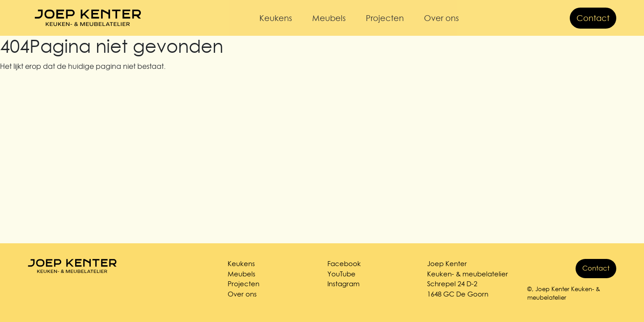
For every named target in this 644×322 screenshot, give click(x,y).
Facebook (344, 263)
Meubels (329, 18)
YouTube (341, 274)
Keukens (275, 18)
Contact (593, 18)
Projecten (385, 18)
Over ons (441, 18)
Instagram (343, 283)
